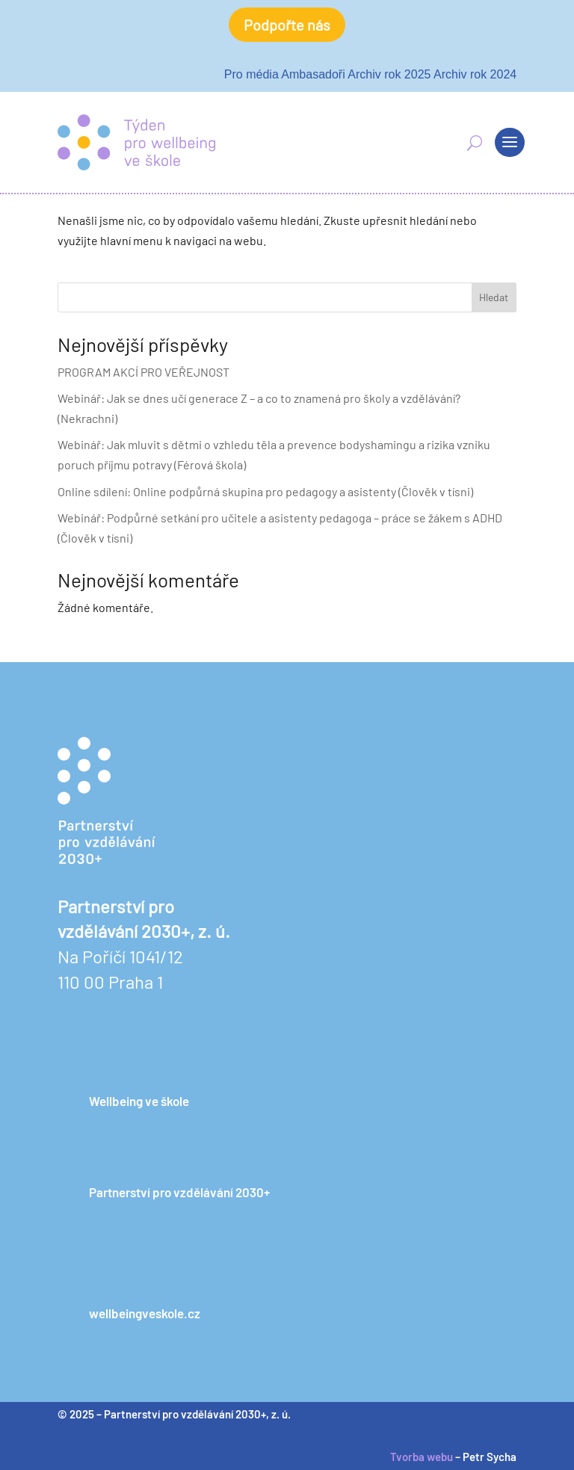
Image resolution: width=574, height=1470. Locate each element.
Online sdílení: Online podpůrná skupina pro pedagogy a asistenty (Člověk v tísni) (265, 491)
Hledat (493, 297)
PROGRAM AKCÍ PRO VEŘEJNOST (143, 372)
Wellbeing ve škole (139, 1100)
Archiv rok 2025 (389, 74)
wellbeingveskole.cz (144, 1313)
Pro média (251, 74)
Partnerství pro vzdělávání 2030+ (179, 1192)
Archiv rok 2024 (474, 74)
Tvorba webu (421, 1456)
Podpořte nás (287, 25)
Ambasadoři (313, 74)
